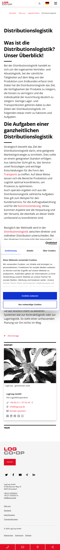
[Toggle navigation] (55, 3)
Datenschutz (8, 535)
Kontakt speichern (16, 411)
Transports (10, 174)
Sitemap (28, 535)
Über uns (22, 13)
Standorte (7, 510)
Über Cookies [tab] (49, 251)
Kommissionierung (29, 206)
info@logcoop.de (10, 498)
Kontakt (10, 462)
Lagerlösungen (9, 515)
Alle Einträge (13, 335)
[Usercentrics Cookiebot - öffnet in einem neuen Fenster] (45, 243)
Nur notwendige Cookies (30, 304)
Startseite (12, 13)
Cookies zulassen (30, 296)
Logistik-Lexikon (33, 13)
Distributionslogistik (16, 231)
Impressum (19, 535)
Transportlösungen (11, 519)
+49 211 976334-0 (10, 493)
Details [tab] (30, 251)
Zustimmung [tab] (11, 251)
